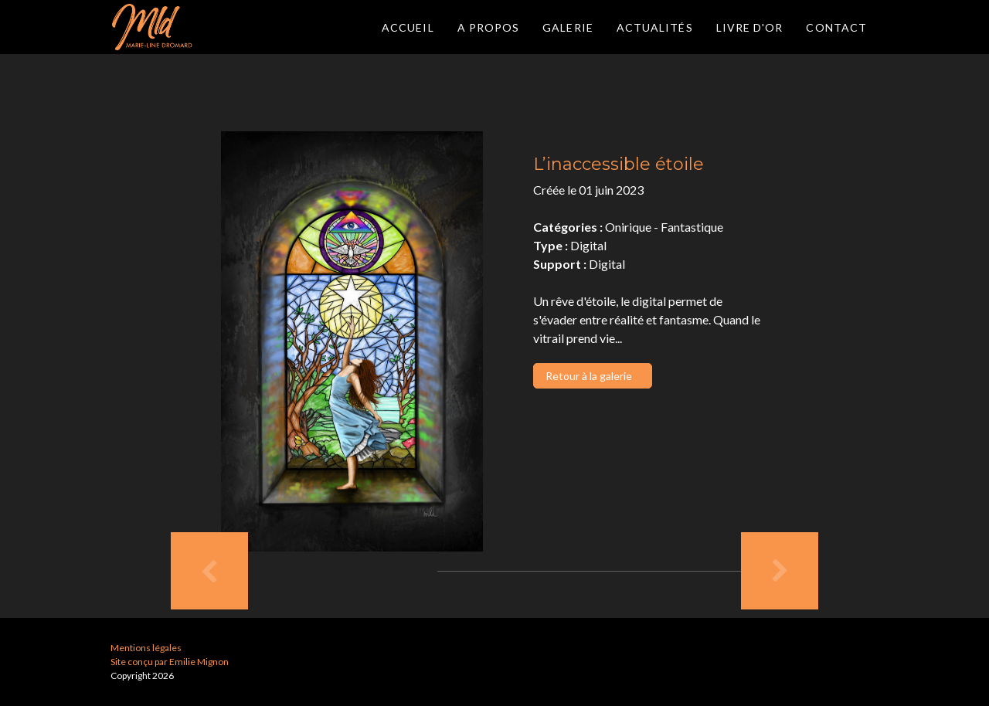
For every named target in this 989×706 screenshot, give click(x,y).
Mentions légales (146, 647)
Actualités (655, 27)
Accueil (408, 27)
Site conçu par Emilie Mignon (169, 661)
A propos (488, 27)
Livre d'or (749, 27)
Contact (836, 27)
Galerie (567, 27)
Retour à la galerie (588, 375)
